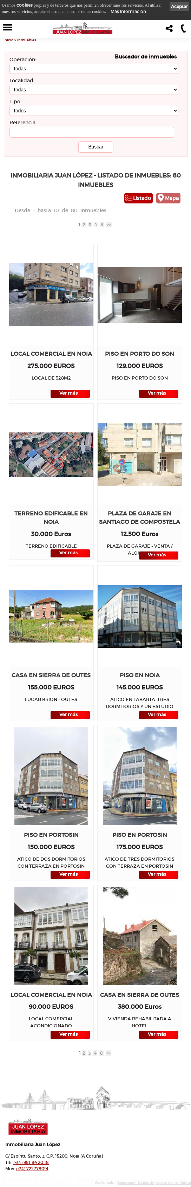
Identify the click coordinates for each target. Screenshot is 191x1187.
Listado (142, 198)
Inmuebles (26, 40)
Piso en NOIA (140, 675)
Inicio (8, 40)
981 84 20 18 (31, 1162)
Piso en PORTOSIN (51, 835)
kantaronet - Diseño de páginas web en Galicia (154, 1183)
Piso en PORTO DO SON (139, 353)
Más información (128, 11)
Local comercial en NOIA (51, 353)
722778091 (32, 1168)
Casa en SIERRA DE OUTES (51, 675)
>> (109, 224)
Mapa (172, 198)
